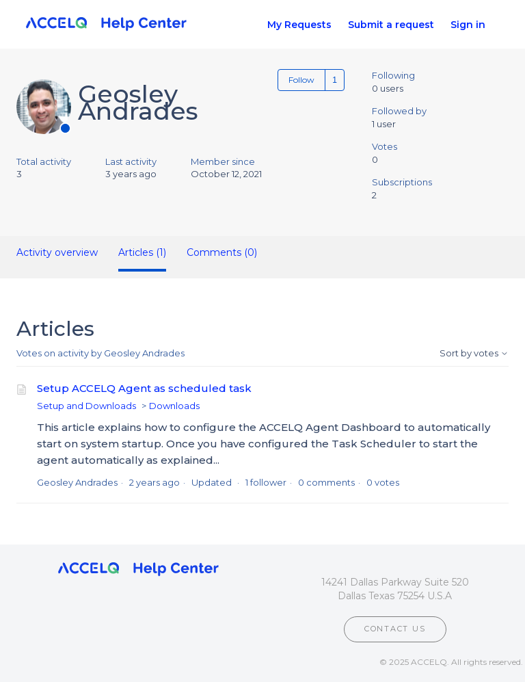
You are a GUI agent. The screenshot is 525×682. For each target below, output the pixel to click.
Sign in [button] (467, 24)
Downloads (174, 405)
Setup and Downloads (86, 405)
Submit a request (391, 24)
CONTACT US (395, 628)
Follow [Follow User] (301, 80)
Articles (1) (142, 252)
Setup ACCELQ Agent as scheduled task (144, 388)
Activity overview (57, 252)
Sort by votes (474, 352)
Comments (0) (222, 252)
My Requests (299, 24)
